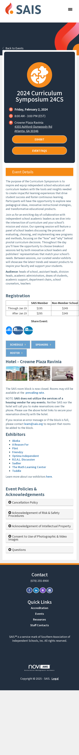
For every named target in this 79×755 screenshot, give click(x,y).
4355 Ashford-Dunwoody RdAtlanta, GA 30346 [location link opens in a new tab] (33, 128)
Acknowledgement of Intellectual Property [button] (41, 526)
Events (39, 614)
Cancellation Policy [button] (25, 502)
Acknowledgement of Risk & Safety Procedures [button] (33, 514)
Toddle (16, 471)
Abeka (16, 441)
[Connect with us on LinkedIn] (36, 590)
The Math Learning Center (29, 467)
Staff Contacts (39, 625)
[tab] (39, 502)
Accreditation (39, 608)
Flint (15, 448)
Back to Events (12, 48)
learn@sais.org (33, 424)
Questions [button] (19, 549)
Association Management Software (39, 668)
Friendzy (17, 452)
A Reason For (20, 444)
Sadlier (16, 463)
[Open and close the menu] (59, 9)
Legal (55, 678)
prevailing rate (35, 392)
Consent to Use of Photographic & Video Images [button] (37, 537)
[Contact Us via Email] (49, 590)
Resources (39, 619)
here (49, 476)
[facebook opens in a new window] (18, 330)
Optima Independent (25, 456)
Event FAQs (39, 150)
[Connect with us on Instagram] (43, 590)
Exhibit (39, 139)
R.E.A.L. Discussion (23, 459)
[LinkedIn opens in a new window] (28, 330)
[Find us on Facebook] (29, 590)
